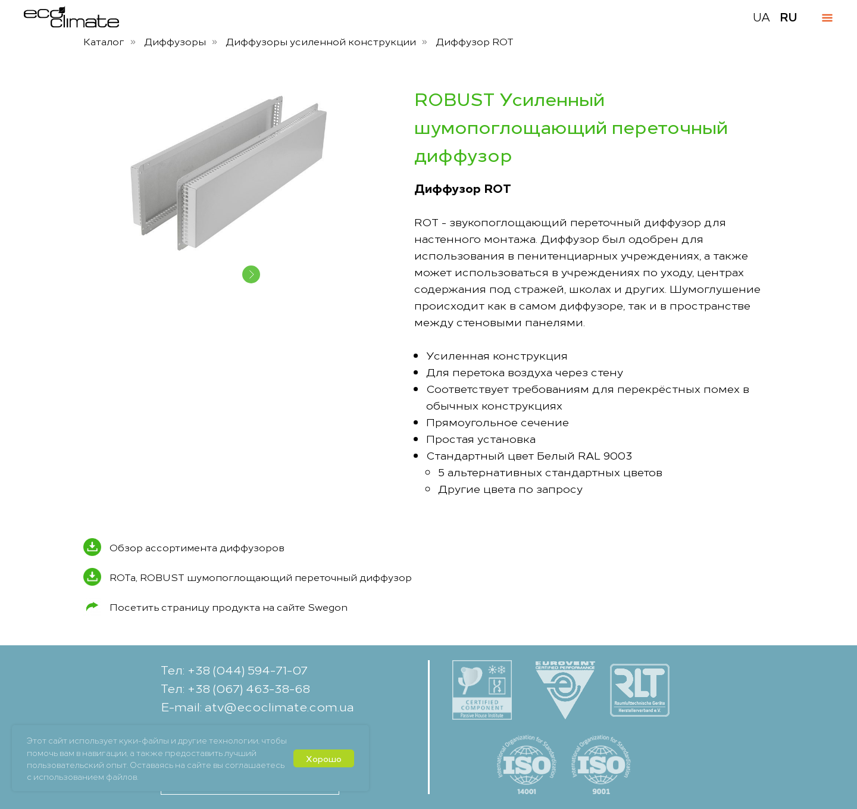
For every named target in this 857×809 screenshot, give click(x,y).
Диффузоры (175, 41)
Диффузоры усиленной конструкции (321, 41)
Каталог (103, 41)
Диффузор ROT (475, 41)
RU (788, 16)
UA (761, 16)
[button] (807, 781)
